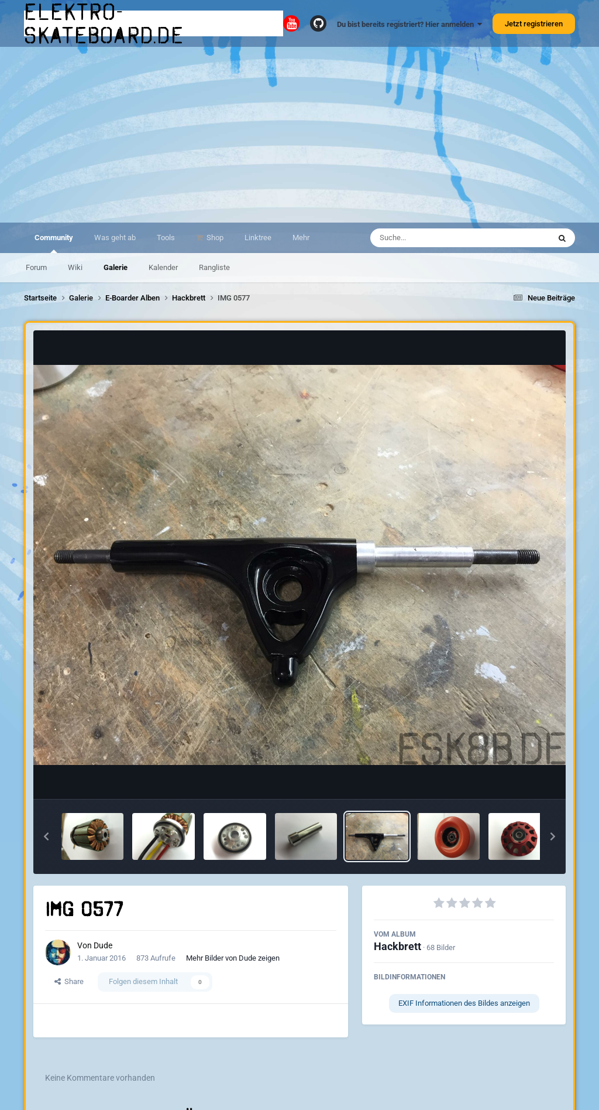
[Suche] (437, 237)
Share (69, 981)
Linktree (258, 237)
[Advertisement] (299, 135)
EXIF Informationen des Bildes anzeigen (464, 1003)
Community (54, 243)
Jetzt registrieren (534, 23)
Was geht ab (115, 237)
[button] (46, 836)
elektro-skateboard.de (104, 23)
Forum (36, 267)
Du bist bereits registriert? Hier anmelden (409, 24)
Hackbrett (397, 946)
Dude (103, 945)
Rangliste (214, 267)
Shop (214, 237)
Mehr (300, 237)
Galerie (116, 267)
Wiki (75, 267)
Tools (166, 237)
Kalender (163, 267)
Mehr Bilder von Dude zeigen (233, 958)
